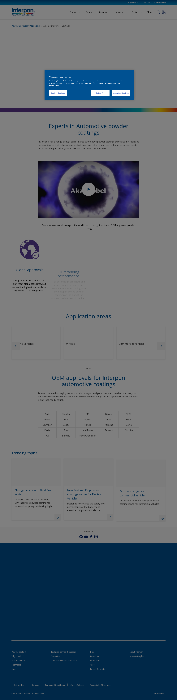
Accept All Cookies (121, 93)
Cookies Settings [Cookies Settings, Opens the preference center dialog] (58, 93)
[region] (89, 85)
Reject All (100, 93)
